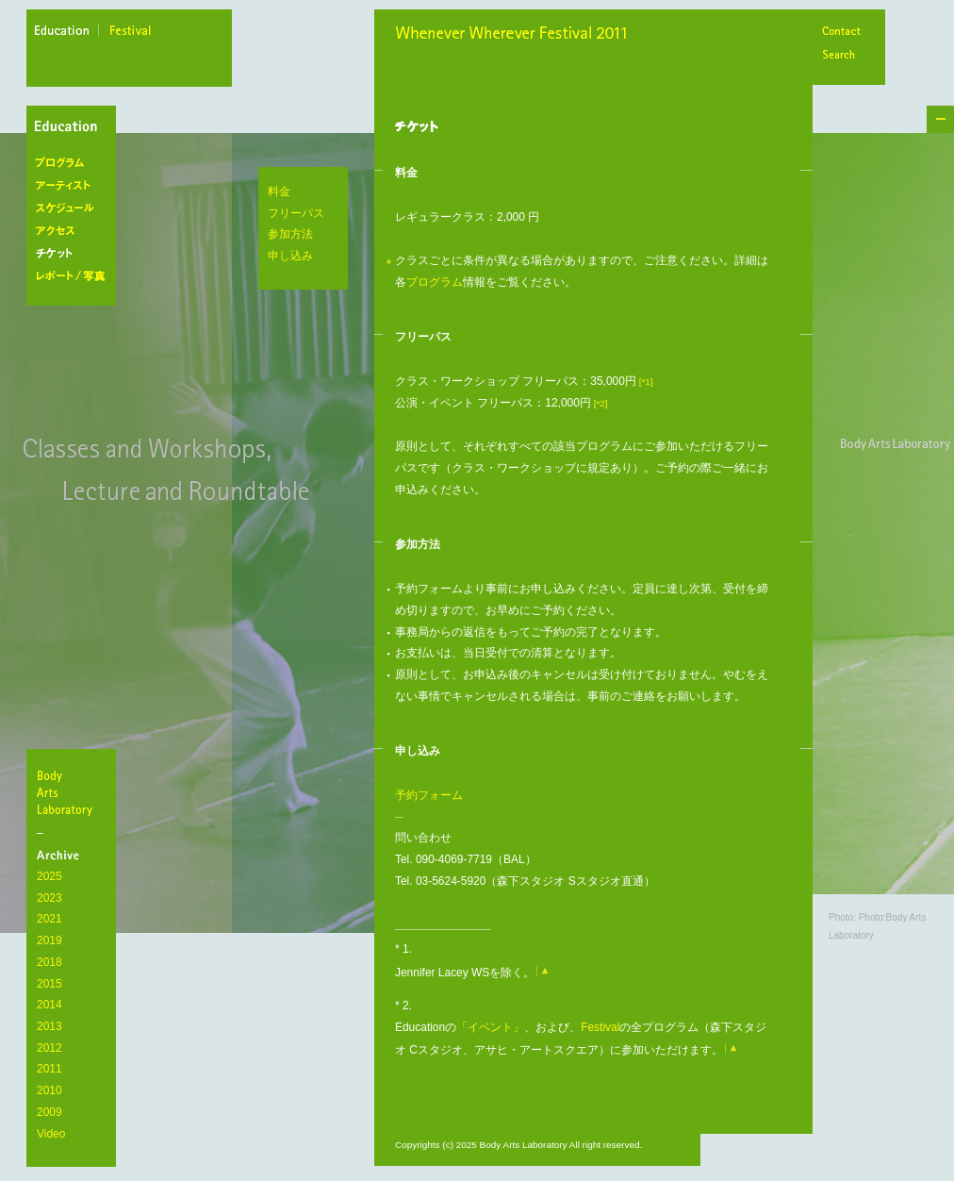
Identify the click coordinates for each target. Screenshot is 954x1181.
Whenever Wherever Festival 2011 (517, 35)
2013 (49, 1026)
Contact (841, 32)
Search (841, 56)
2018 (49, 962)
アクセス (75, 231)
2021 (49, 918)
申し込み (290, 255)
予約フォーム (429, 795)
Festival (600, 1027)
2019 (49, 940)
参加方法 (290, 234)
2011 (49, 1068)
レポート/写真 (75, 276)
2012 (49, 1048)
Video (51, 1133)
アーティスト (75, 186)
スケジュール (75, 208)
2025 (49, 876)
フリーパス (296, 213)
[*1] (644, 381)
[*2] (599, 403)
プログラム (75, 163)
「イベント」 (490, 1027)
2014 (49, 1004)
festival (131, 33)
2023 (49, 898)
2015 (49, 983)
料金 (279, 191)
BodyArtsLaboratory (73, 792)
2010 (49, 1090)
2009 (49, 1112)
